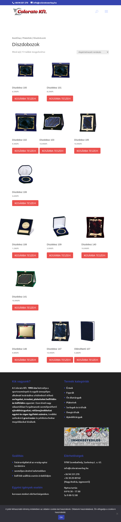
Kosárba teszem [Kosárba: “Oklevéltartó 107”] (87, 359)
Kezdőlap (16, 38)
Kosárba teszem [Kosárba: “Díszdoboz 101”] (60, 98)
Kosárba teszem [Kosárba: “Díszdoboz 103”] (52, 150)
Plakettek (27, 38)
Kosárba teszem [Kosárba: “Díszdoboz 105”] (87, 150)
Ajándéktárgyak (74, 417)
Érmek (69, 387)
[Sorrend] (93, 52)
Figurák (70, 392)
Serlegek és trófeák (76, 407)
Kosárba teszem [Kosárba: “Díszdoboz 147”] (60, 359)
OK (61, 517)
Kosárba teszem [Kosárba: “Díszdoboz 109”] (60, 255)
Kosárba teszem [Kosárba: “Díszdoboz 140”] (94, 255)
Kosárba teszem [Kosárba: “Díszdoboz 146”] (25, 359)
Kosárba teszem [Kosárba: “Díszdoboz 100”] (25, 98)
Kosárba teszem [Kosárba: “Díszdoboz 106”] (25, 203)
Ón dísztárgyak (73, 397)
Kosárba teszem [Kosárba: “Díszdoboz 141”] (25, 307)
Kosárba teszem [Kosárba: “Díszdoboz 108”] (25, 255)
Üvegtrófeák (72, 412)
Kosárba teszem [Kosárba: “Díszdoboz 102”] (25, 150)
